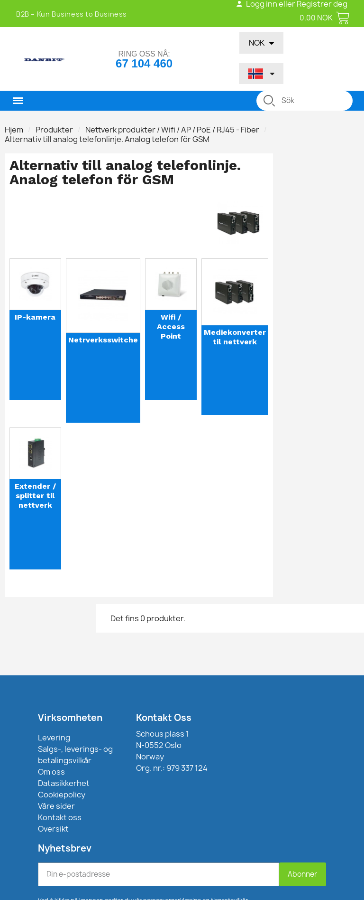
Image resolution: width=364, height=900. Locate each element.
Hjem (14, 129)
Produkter (54, 129)
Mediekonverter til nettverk (235, 337)
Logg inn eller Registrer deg (291, 4)
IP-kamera (35, 317)
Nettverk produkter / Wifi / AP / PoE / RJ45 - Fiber (172, 129)
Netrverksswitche (103, 339)
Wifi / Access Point (171, 327)
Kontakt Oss (163, 717)
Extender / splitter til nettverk (35, 496)
